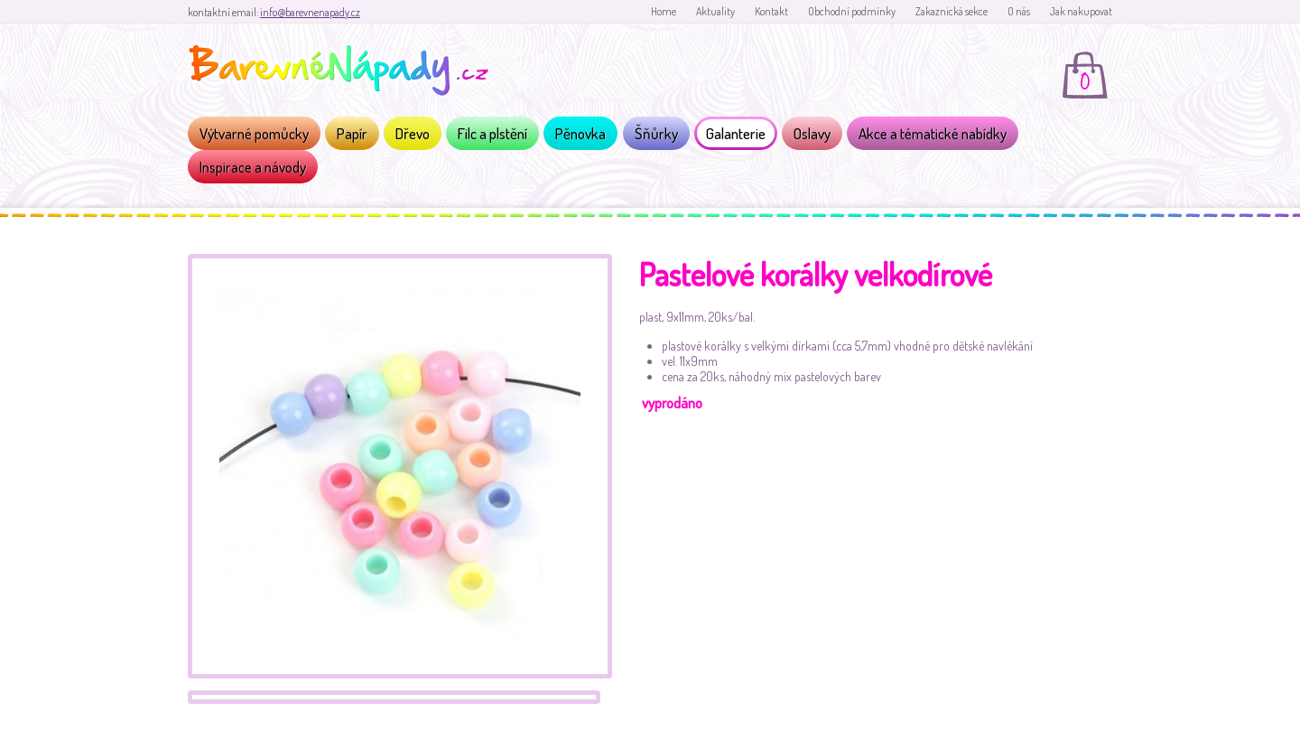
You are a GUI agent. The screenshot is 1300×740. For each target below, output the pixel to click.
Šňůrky (656, 133)
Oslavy (812, 133)
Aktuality (715, 11)
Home (663, 11)
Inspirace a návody (253, 166)
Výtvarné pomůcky (254, 133)
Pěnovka (580, 133)
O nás (1019, 11)
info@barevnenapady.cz (310, 12)
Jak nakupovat (1081, 11)
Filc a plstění (492, 133)
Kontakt (771, 11)
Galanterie (736, 133)
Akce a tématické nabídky (933, 133)
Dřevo (412, 133)
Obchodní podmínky (852, 11)
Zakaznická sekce (951, 11)
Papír (352, 133)
